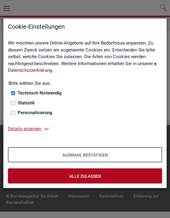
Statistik (26, 103)
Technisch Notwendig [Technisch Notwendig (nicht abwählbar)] (40, 93)
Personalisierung (35, 112)
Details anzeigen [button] (24, 128)
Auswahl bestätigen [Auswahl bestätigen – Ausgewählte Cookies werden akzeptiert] (85, 155)
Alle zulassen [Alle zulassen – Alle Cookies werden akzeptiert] (85, 176)
